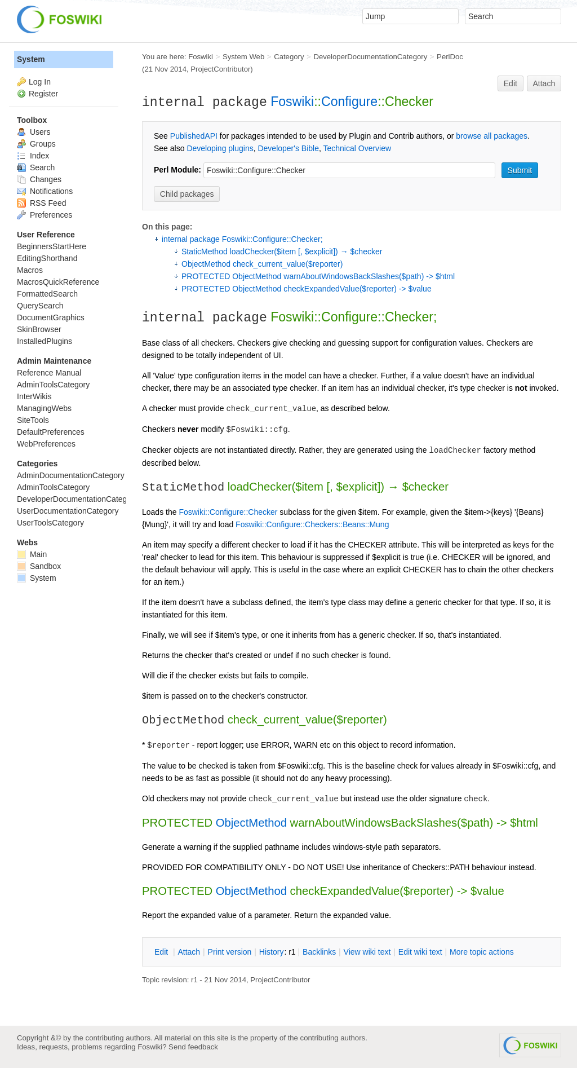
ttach (188, 951)
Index (33, 155)
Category (289, 56)
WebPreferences (46, 443)
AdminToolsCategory (53, 384)
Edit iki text (420, 951)
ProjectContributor (220, 69)
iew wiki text (367, 951)
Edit (510, 83)
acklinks (319, 951)
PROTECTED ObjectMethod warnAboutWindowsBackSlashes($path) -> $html (318, 276)
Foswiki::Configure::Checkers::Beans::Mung (312, 524)
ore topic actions (482, 951)
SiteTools (33, 420)
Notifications (45, 191)
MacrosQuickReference (58, 281)
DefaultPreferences (51, 431)
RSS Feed (41, 203)
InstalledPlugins (44, 341)
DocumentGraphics (51, 317)
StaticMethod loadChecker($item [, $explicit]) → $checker (281, 251)
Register (43, 93)
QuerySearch (40, 305)
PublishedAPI (194, 135)
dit (162, 951)
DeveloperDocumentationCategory (370, 56)
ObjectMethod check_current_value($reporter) (262, 263)
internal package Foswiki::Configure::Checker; (242, 239)
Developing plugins (220, 148)
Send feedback (193, 1047)
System (31, 59)
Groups (36, 143)
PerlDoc (450, 56)
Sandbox (39, 566)
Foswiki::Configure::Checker (228, 512)
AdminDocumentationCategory (71, 475)
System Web (243, 56)
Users (33, 131)
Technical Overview (357, 148)
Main (32, 554)
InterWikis (34, 396)
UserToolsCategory (50, 522)
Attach (544, 83)
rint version (230, 951)
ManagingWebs (44, 408)
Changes (39, 179)
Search (36, 167)
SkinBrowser (39, 329)
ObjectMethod (251, 823)
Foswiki (200, 56)
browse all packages (491, 135)
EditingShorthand (47, 258)
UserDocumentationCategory (68, 510)
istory (271, 951)
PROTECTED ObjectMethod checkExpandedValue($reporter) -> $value (306, 288)
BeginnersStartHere (51, 246)
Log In (40, 81)
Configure (349, 101)
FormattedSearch (47, 293)
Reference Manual (49, 372)
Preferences (44, 214)
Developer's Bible (288, 148)
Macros (30, 270)
